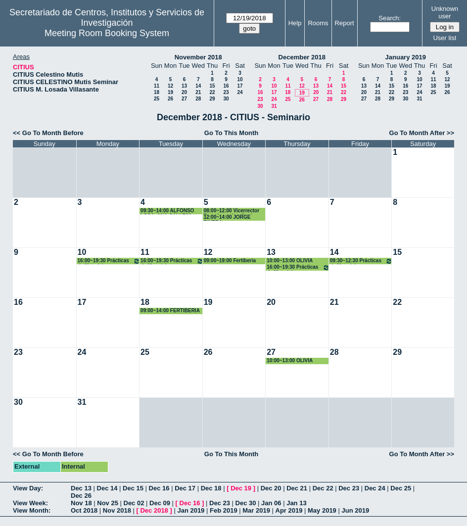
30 (226, 98)
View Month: (31, 510)
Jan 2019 (190, 510)
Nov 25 (107, 503)
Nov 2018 (117, 510)
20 (184, 92)
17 (239, 86)
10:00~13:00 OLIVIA (290, 260)
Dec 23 (348, 488)
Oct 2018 (84, 510)
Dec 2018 (154, 510)
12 (170, 86)
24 (239, 92)
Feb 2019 (223, 510)
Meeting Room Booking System (107, 33)
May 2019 (322, 510)
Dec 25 (400, 488)
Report (344, 23)
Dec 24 (375, 488)
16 (226, 86)
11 (156, 86)
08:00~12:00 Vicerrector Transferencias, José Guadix (231, 211)
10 (239, 79)
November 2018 (198, 57)
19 (170, 92)
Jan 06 (271, 503)
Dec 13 (81, 488)
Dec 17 (185, 488)
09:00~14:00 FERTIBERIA (170, 310)
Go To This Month (231, 133)
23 (226, 92)
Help (295, 23)
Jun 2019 (355, 510)
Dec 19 (241, 488)
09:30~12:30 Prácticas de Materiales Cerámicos (361, 261)
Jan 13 (296, 503)
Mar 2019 (256, 510)
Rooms (318, 23)
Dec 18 (211, 488)
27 (184, 98)
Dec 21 (296, 488)
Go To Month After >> (421, 133)
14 (198, 86)
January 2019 (405, 57)
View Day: (28, 488)
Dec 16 (159, 488)
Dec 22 (323, 488)
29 (212, 98)
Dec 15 (133, 488)
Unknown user (444, 12)
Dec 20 (271, 488)
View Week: (30, 503)
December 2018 (302, 57)
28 (198, 98)
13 (184, 86)
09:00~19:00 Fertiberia (230, 260)
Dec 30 (245, 503)
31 (274, 106)
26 (170, 98)
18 (156, 92)
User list (444, 38)
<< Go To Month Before (48, 133)
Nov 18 (81, 503)
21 (198, 92)
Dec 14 (107, 488)
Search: (389, 18)
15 (212, 86)
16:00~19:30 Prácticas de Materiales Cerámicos (109, 261)
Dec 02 (134, 503)
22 (212, 92)
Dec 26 (81, 495)
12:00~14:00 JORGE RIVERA (227, 217)
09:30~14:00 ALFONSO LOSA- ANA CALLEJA (167, 211)
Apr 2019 (289, 510)
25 (156, 98)
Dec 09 (159, 503)
